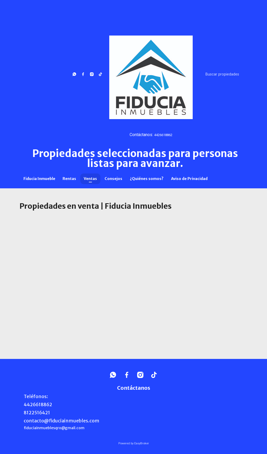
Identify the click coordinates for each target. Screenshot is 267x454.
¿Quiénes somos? (146, 178)
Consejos (113, 178)
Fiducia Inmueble (39, 178)
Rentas (69, 178)
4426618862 (163, 135)
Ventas (90, 178)
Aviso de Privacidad (189, 178)
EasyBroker (141, 443)
